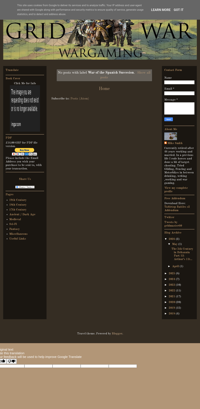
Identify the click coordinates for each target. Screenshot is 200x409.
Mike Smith (175, 143)
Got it (179, 10)
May (175, 244)
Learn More (161, 10)
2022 (172, 290)
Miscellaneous (18, 234)
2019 (172, 308)
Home (104, 89)
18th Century (18, 204)
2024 (172, 279)
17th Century (18, 209)
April (176, 266)
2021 (172, 296)
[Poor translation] (12, 361)
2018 (172, 313)
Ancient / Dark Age (22, 214)
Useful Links (17, 238)
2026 (172, 239)
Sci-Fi (13, 224)
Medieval (15, 219)
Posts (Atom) (79, 98)
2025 (172, 273)
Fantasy (14, 229)
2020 (172, 302)
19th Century (18, 200)
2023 (172, 285)
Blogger (117, 333)
